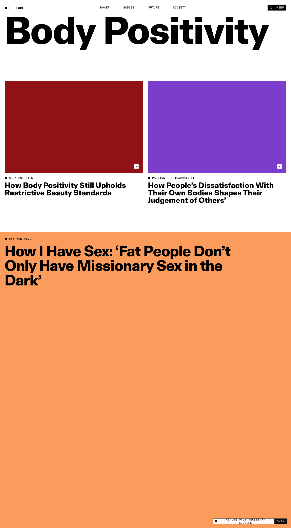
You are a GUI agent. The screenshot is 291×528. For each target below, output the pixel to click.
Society (179, 8)
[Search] (271, 7)
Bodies (128, 8)
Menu (280, 7)
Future (153, 8)
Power (105, 8)
